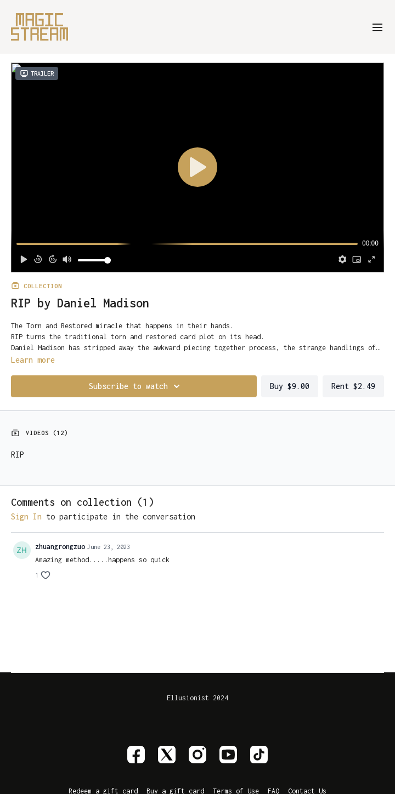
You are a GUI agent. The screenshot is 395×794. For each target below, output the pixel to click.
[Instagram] (197, 754)
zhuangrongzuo (60, 546)
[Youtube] (228, 754)
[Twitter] (167, 754)
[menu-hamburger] (377, 26)
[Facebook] (136, 754)
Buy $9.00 (289, 386)
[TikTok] (259, 754)
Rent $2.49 (353, 386)
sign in (26, 516)
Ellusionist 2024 (197, 698)
